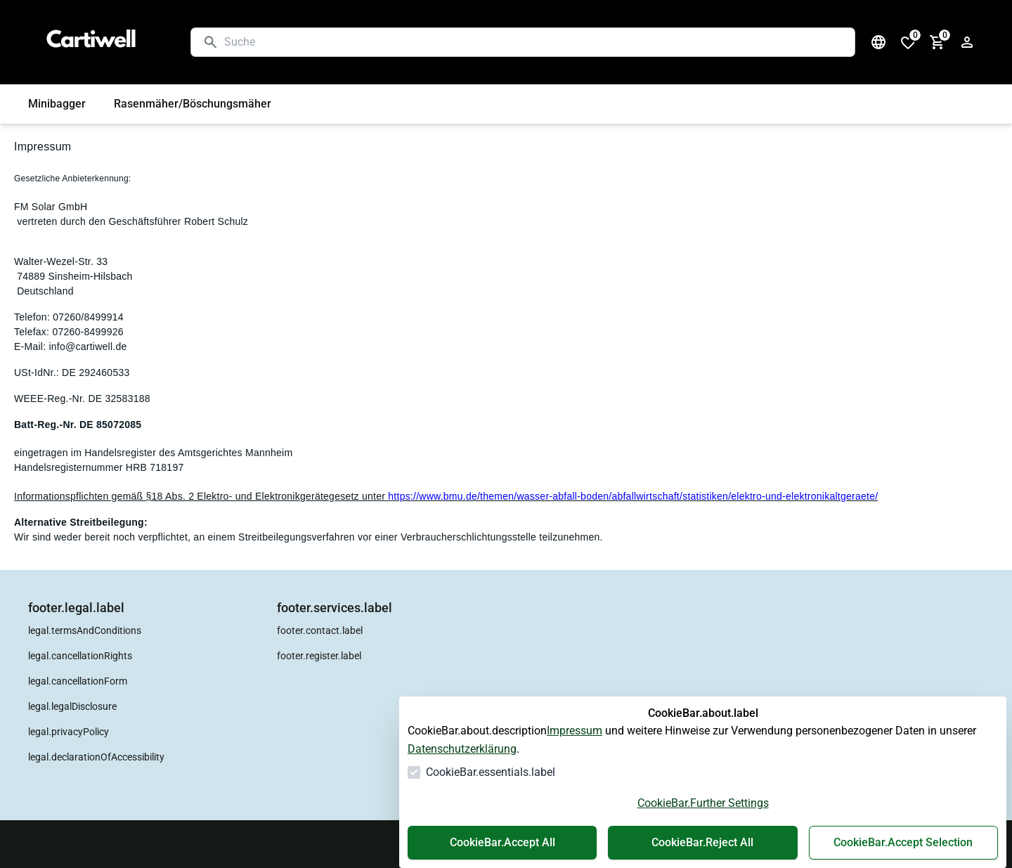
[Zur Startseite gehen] (95, 42)
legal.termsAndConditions (84, 630)
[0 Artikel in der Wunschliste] (908, 42)
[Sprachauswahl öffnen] (878, 42)
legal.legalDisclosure (72, 706)
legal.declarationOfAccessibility (96, 757)
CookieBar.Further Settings (703, 803)
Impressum (574, 730)
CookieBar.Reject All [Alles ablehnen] (702, 842)
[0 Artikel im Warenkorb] (937, 42)
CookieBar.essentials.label (490, 772)
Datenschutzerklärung (462, 749)
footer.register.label (319, 655)
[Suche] (533, 42)
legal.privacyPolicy (68, 731)
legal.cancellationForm (77, 681)
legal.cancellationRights (80, 655)
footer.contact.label (320, 630)
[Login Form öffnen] (967, 42)
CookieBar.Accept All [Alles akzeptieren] (502, 842)
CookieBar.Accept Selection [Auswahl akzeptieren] (903, 842)
